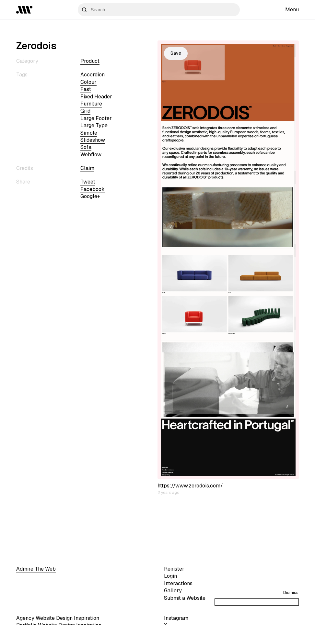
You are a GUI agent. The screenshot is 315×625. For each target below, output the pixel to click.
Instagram (176, 618)
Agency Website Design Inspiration (57, 618)
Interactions (178, 583)
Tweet (87, 181)
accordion (92, 74)
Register (174, 568)
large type (94, 125)
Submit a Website (184, 598)
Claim (87, 168)
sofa (85, 147)
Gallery (173, 590)
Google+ (90, 196)
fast (85, 89)
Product (89, 61)
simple (88, 132)
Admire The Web (36, 568)
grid (85, 110)
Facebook (92, 189)
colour (88, 82)
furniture (91, 103)
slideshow (92, 140)
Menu (292, 9)
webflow (90, 154)
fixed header (96, 96)
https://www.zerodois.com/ (190, 485)
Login (170, 576)
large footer (96, 118)
